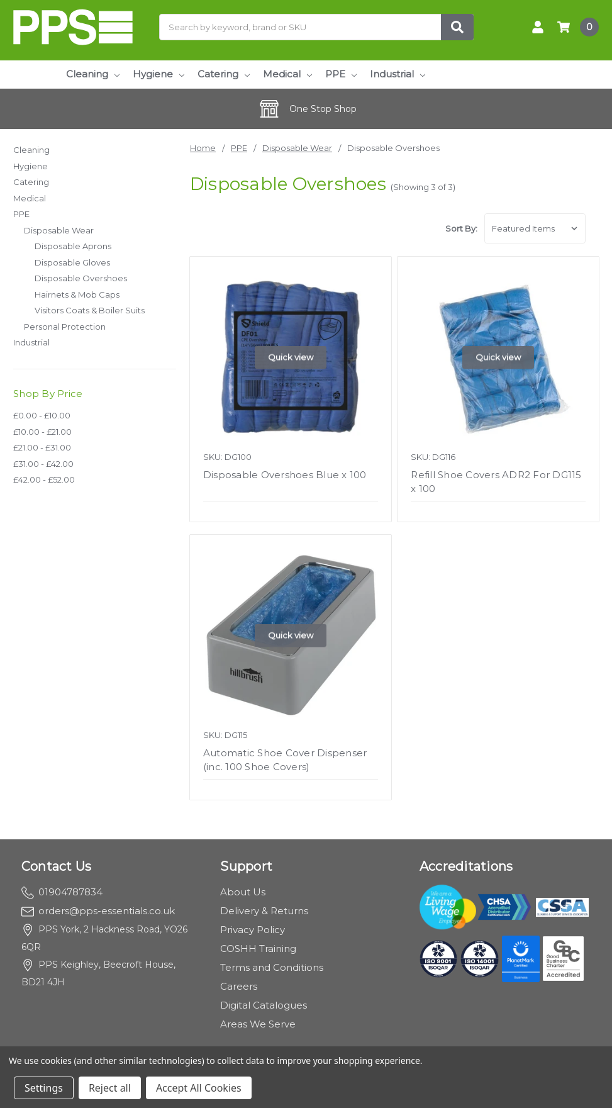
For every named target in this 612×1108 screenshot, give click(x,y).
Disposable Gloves (72, 262)
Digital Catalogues (263, 1005)
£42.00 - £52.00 (44, 479)
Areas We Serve (258, 1024)
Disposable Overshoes (81, 278)
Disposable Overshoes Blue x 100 (285, 475)
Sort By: (461, 228)
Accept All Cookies (199, 1088)
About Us (242, 892)
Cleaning (93, 74)
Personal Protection (65, 327)
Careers (238, 986)
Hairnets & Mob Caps (77, 294)
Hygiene (158, 74)
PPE (341, 74)
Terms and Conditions (271, 967)
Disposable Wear (59, 230)
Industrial (397, 74)
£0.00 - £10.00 (41, 415)
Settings (44, 1088)
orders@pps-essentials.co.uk (98, 911)
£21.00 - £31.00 (42, 447)
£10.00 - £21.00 (42, 432)
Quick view (290, 357)
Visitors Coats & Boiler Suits (90, 310)
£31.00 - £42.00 (43, 464)
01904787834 (62, 892)
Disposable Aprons (73, 246)
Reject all (110, 1088)
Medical (287, 74)
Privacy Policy (252, 930)
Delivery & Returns (264, 911)
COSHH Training (258, 948)
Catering (224, 74)
